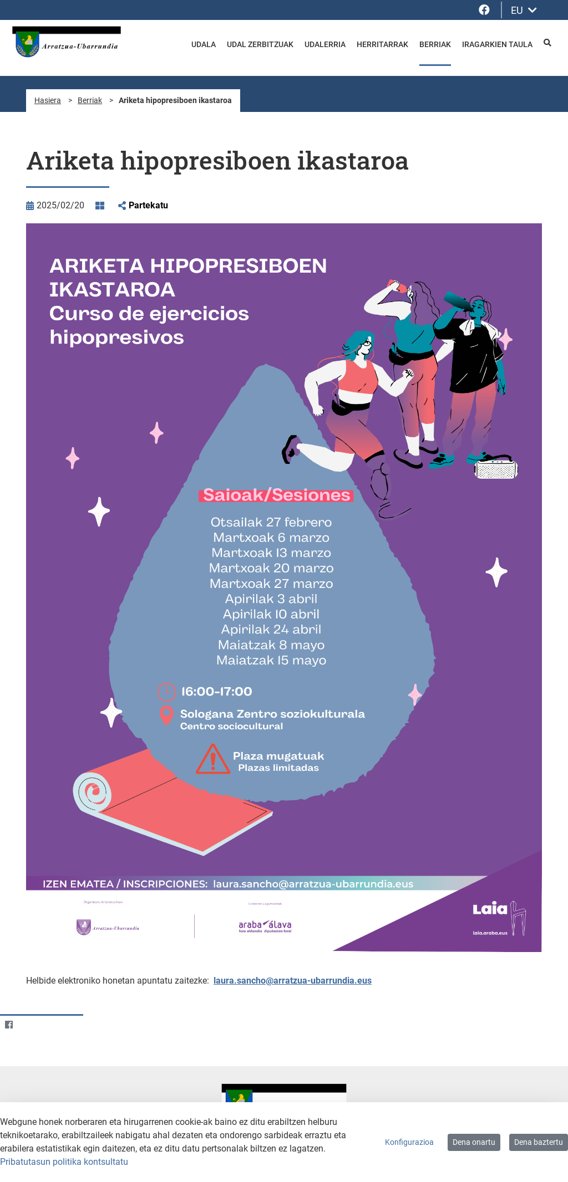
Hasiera (47, 100)
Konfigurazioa (409, 1142)
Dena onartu (474, 1142)
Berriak (90, 100)
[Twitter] (30, 1024)
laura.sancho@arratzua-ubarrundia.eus (293, 980)
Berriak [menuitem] (435, 44)
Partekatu (148, 205)
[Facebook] (8, 1024)
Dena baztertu (538, 1142)
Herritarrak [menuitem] (382, 44)
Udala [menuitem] (203, 44)
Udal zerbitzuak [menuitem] (260, 44)
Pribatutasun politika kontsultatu (64, 1162)
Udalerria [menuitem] (325, 44)
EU (524, 10)
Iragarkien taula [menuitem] (497, 44)
